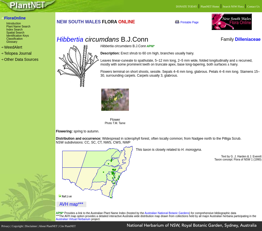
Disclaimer (31, 226)
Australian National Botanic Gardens (167, 213)
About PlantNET (48, 226)
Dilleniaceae (248, 39)
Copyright (18, 226)
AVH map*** (71, 204)
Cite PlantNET (67, 226)
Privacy (6, 226)
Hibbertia (70, 39)
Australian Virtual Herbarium (73, 219)
